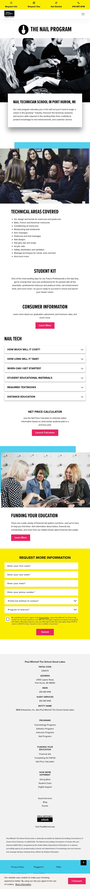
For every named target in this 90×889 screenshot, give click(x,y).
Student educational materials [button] (29, 377)
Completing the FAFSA (45, 758)
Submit (45, 632)
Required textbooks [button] (21, 387)
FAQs (58, 867)
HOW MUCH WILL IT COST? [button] (23, 349)
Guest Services (45, 798)
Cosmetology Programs (45, 725)
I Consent (77, 881)
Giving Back (45, 779)
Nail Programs (45, 736)
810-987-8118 (45, 692)
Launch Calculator (45, 432)
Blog (45, 802)
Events (45, 806)
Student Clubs (45, 783)
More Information (23, 884)
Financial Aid (45, 754)
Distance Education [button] (21, 396)
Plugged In (39, 867)
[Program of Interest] (41, 609)
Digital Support (45, 787)
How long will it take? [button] (23, 358)
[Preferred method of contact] (41, 600)
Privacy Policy (44, 618)
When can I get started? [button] (24, 368)
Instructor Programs (45, 732)
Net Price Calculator (45, 761)
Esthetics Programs (45, 728)
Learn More (45, 325)
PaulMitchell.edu (47, 826)
